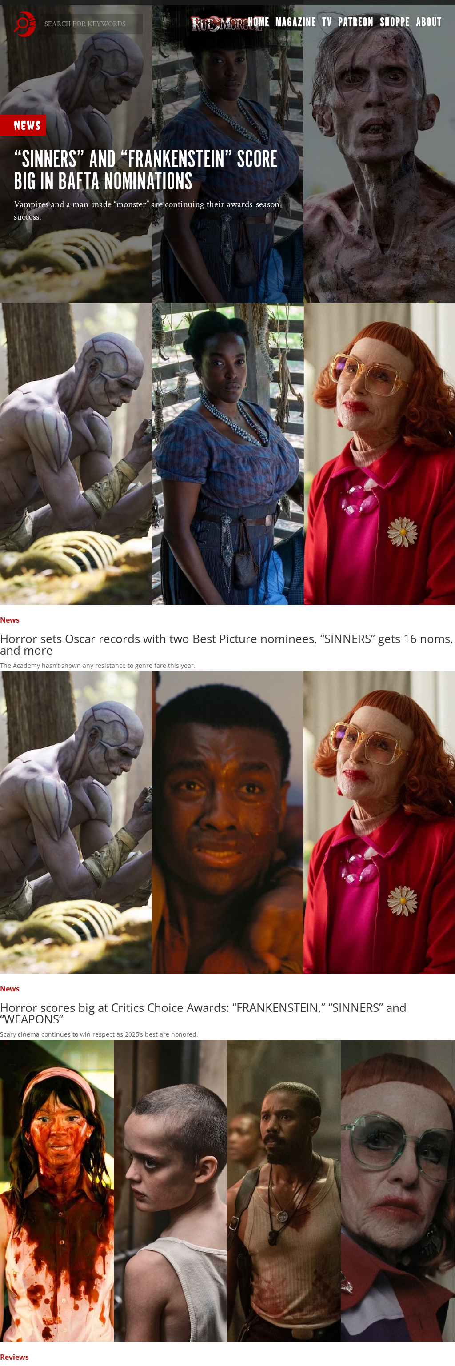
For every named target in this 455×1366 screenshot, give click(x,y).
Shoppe (395, 25)
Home (258, 25)
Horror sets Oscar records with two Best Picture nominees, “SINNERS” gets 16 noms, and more (226, 644)
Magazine (295, 25)
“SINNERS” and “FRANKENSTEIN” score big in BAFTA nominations (145, 171)
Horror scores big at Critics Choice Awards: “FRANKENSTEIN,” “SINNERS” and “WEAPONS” (203, 1013)
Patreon (356, 25)
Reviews (14, 1357)
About (429, 25)
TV (327, 25)
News (27, 125)
